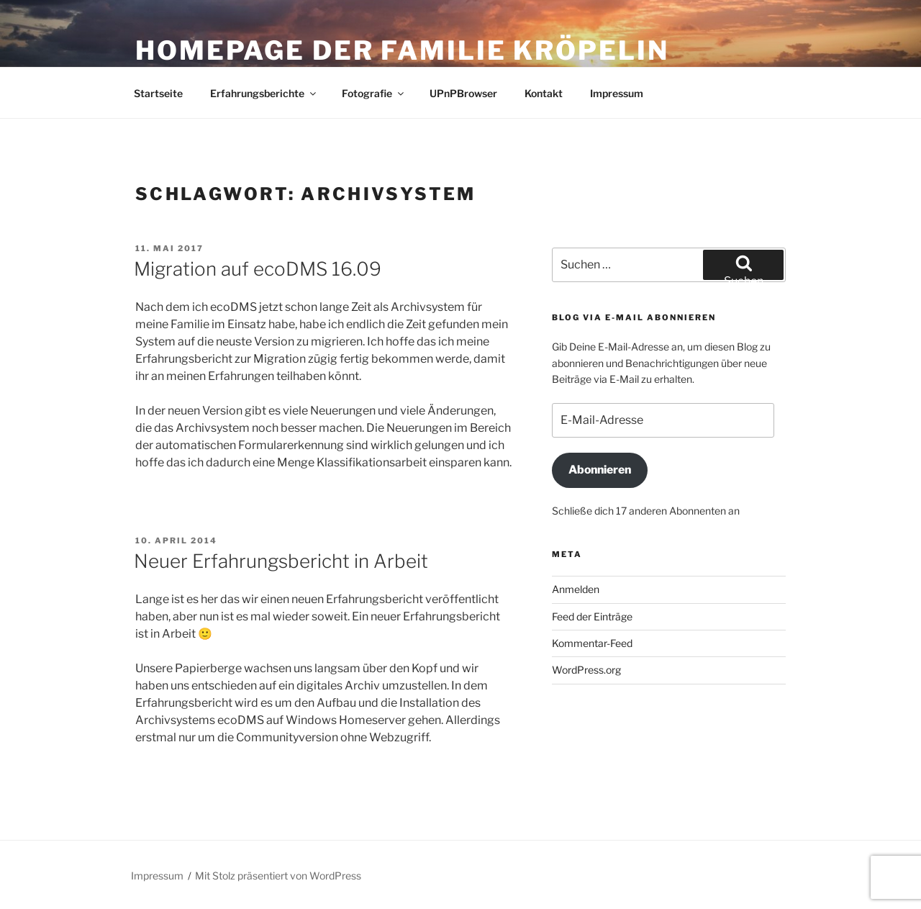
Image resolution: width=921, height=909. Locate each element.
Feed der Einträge (592, 616)
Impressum (616, 93)
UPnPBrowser (463, 93)
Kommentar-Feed (592, 643)
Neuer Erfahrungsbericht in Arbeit (281, 561)
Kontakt (544, 93)
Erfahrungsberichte (264, 93)
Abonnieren (599, 469)
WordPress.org (586, 670)
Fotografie (374, 93)
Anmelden (575, 589)
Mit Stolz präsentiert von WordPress (278, 875)
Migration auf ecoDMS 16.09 (257, 269)
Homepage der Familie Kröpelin (402, 50)
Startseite (158, 93)
